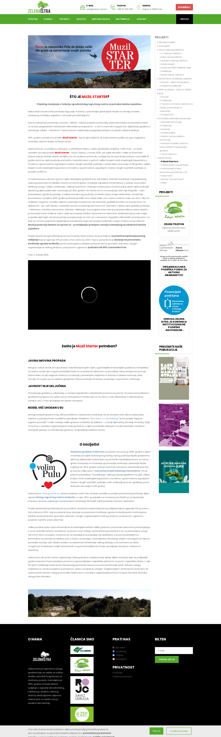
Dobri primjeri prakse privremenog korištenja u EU (173, 170)
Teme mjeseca (168, 154)
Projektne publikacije (170, 85)
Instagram (120, 658)
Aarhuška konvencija (171, 122)
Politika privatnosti (122, 676)
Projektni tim (167, 114)
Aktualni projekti (166, 42)
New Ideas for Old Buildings (104, 418)
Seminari (165, 129)
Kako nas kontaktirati (171, 57)
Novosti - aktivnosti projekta (174, 82)
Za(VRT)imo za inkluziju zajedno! (174, 78)
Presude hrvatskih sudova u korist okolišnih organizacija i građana (174, 147)
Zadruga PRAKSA (50, 493)
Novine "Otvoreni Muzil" (172, 179)
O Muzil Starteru (169, 161)
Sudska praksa (167, 132)
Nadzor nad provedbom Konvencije (172, 138)
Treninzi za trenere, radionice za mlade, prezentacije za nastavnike (176, 107)
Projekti (161, 37)
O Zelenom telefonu (170, 53)
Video (163, 182)
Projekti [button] (65, 19)
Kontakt (142, 19)
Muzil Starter (164, 157)
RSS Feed (119, 647)
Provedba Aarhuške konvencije (174, 118)
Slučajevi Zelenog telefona (173, 60)
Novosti (81, 19)
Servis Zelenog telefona (170, 49)
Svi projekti (163, 45)
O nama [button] (49, 19)
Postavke (117, 672)
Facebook (119, 651)
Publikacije (166, 71)
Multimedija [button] (123, 19)
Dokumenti (166, 175)
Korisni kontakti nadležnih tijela (175, 67)
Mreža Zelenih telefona (172, 74)
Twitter (118, 655)
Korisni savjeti (167, 64)
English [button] (184, 19)
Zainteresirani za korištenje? (174, 165)
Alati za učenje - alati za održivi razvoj (174, 91)
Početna (33, 19)
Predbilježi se (167, 659)
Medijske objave (101, 19)
